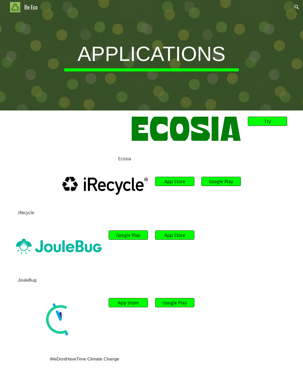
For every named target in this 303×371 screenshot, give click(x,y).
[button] (297, 7)
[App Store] (174, 181)
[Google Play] (221, 181)
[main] (151, 55)
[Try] (267, 121)
